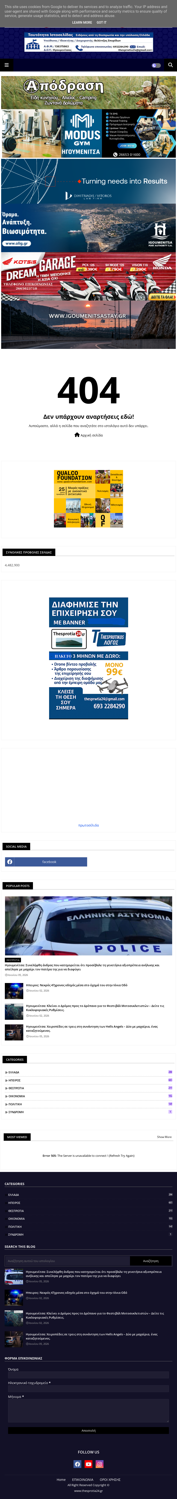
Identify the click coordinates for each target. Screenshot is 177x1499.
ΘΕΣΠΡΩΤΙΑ (90, 1088)
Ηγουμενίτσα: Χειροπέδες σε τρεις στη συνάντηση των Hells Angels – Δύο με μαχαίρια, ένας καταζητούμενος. (92, 1028)
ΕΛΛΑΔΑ (90, 1072)
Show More (164, 1137)
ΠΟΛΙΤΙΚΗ (90, 1104)
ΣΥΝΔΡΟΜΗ (90, 1112)
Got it (101, 22)
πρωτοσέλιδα (88, 825)
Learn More (82, 22)
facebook (49, 862)
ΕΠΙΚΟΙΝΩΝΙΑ (82, 1479)
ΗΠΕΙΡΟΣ (90, 1080)
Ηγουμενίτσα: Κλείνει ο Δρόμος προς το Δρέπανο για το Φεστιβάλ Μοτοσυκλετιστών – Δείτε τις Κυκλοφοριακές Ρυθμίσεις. (95, 1008)
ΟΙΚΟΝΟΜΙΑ (90, 1096)
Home (61, 1479)
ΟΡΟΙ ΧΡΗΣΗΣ (110, 1479)
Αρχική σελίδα (88, 435)
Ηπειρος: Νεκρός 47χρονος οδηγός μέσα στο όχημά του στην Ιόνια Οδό (76, 985)
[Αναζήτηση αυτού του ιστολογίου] (68, 1260)
